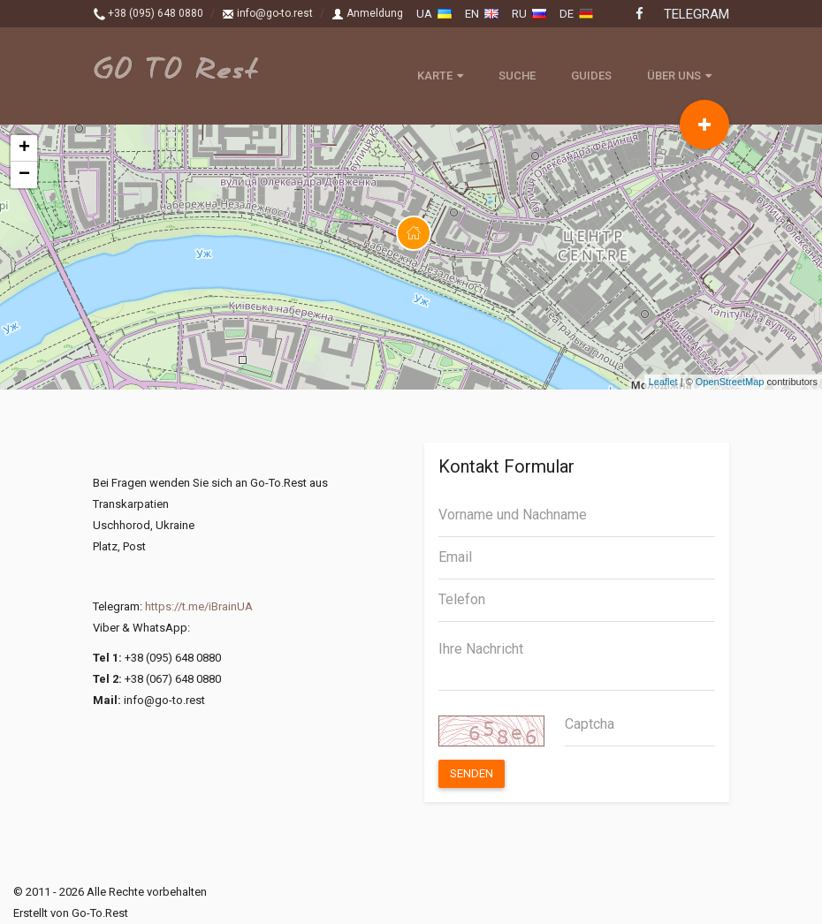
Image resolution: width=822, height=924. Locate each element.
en (482, 13)
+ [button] (24, 148)
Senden (471, 773)
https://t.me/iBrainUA (199, 606)
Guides (591, 75)
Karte (440, 75)
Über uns (679, 75)
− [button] (24, 175)
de (576, 13)
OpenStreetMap (730, 381)
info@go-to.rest (267, 13)
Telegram (696, 14)
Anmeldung (367, 13)
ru (529, 13)
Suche (517, 75)
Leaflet (663, 381)
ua (434, 13)
